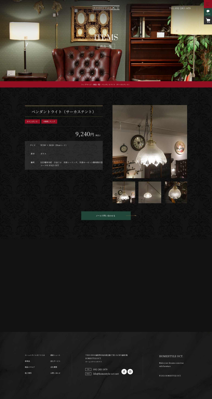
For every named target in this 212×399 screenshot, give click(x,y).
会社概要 (53, 367)
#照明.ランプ (49, 121)
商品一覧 (96, 84)
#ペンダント (32, 121)
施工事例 (28, 373)
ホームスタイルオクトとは (35, 355)
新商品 (27, 361)
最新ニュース (55, 355)
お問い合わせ (55, 373)
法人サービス (55, 361)
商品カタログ (30, 367)
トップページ (86, 84)
